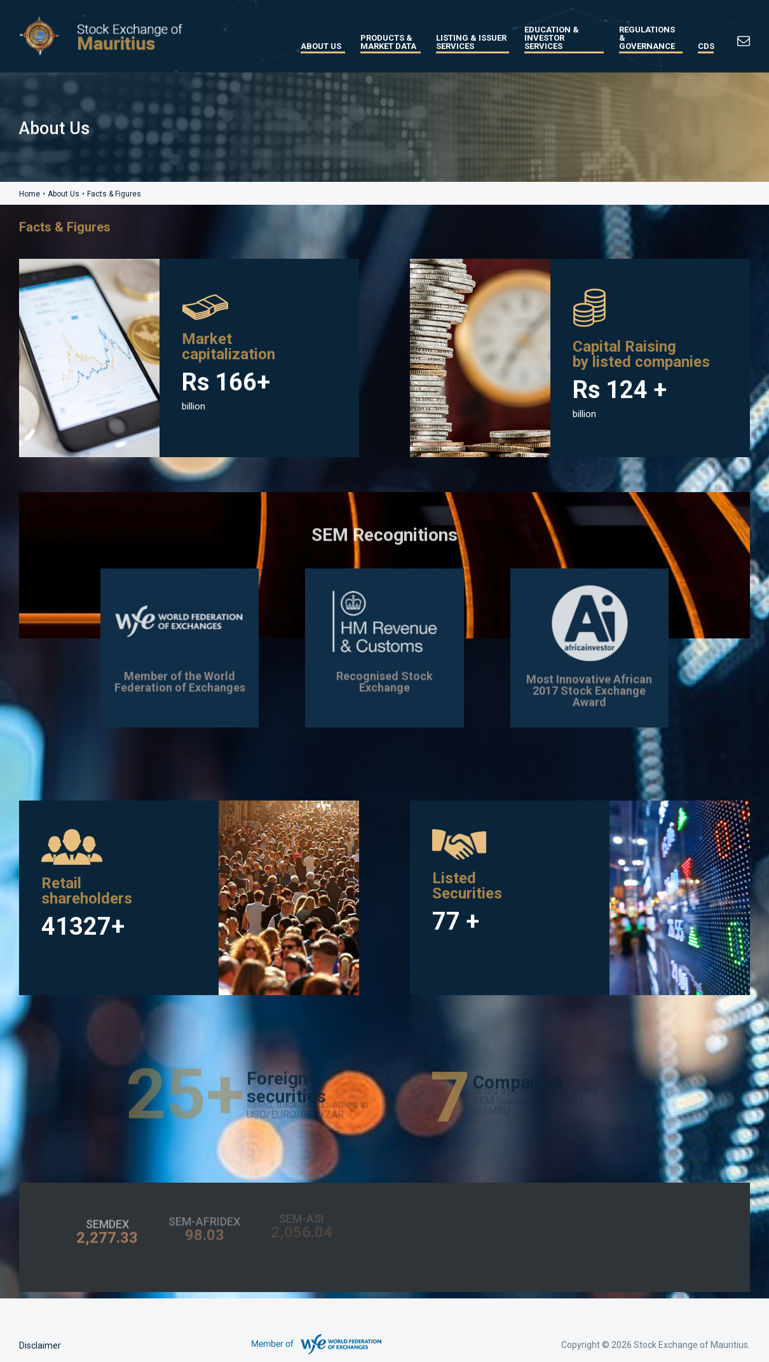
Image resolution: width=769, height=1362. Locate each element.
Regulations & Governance (647, 37)
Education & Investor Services (551, 37)
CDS (706, 46)
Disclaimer (40, 1345)
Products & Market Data (388, 42)
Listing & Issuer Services (471, 42)
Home (29, 193)
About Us (321, 46)
